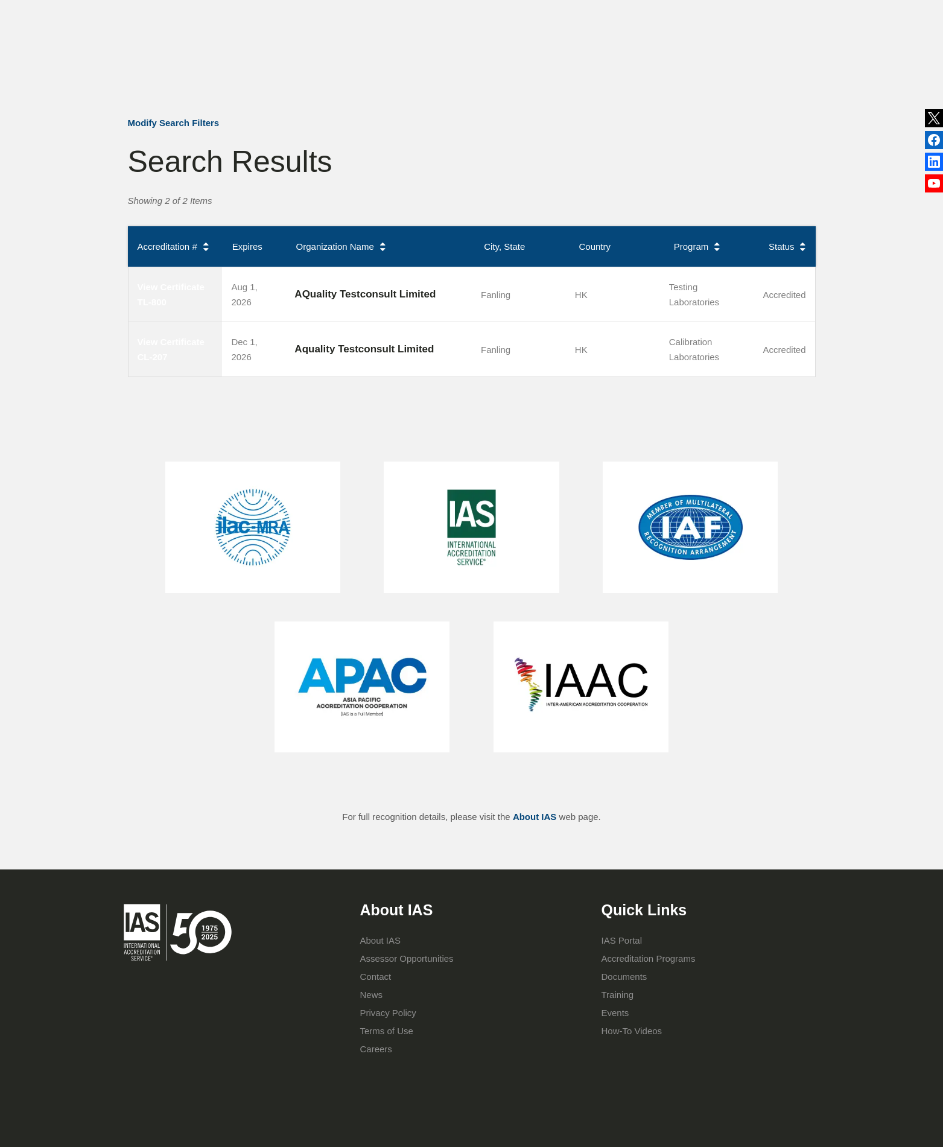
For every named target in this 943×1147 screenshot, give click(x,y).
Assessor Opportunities (407, 958)
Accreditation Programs (457, 65)
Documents (624, 976)
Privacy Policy (388, 1013)
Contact (617, 14)
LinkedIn (934, 141)
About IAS (367, 65)
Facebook (934, 163)
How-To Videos (632, 1031)
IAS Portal (622, 940)
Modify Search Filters (174, 123)
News (454, 15)
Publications (518, 14)
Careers (376, 1049)
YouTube (934, 186)
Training (542, 65)
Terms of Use (386, 1031)
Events (572, 14)
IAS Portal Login (636, 65)
